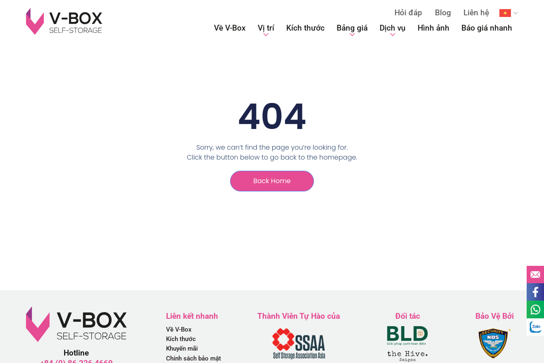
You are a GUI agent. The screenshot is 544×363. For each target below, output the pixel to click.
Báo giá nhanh (486, 28)
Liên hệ (476, 12)
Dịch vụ (393, 30)
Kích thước (305, 28)
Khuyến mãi (182, 348)
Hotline (76, 353)
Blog (443, 12)
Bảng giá (352, 30)
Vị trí (266, 30)
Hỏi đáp (408, 12)
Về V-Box (230, 28)
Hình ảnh (433, 28)
